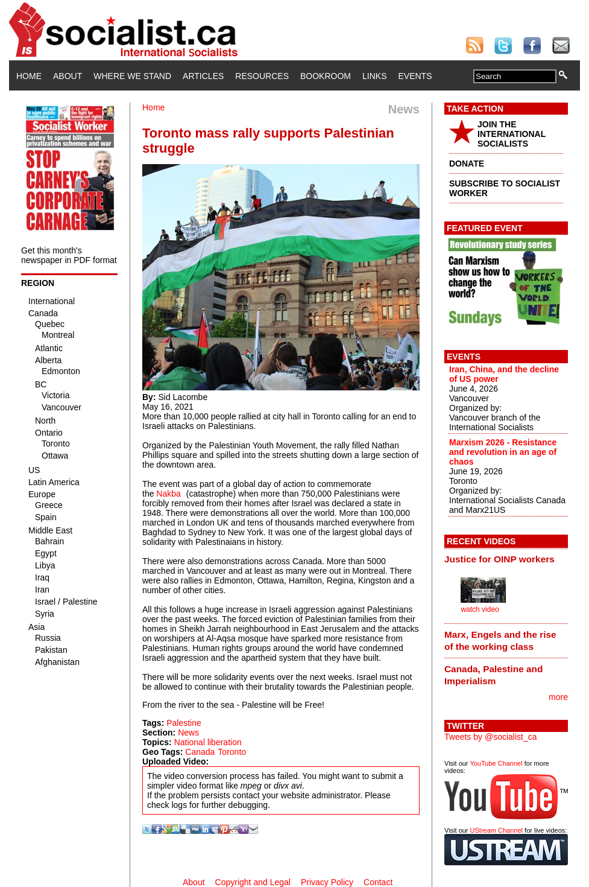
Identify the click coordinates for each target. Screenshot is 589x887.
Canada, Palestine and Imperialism (493, 675)
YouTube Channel (496, 763)
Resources (262, 76)
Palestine (183, 723)
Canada (200, 752)
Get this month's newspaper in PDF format (69, 255)
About (67, 76)
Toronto (232, 752)
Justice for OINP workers (499, 559)
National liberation (208, 742)
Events (415, 76)
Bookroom (325, 76)
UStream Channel (496, 830)
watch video (480, 609)
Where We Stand (132, 76)
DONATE (466, 163)
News (188, 732)
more (558, 697)
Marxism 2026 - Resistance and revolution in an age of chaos (502, 451)
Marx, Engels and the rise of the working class (500, 640)
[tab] (506, 559)
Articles (203, 76)
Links (374, 76)
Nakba (168, 493)
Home (29, 76)
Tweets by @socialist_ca (490, 737)
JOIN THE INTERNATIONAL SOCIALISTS (511, 133)
